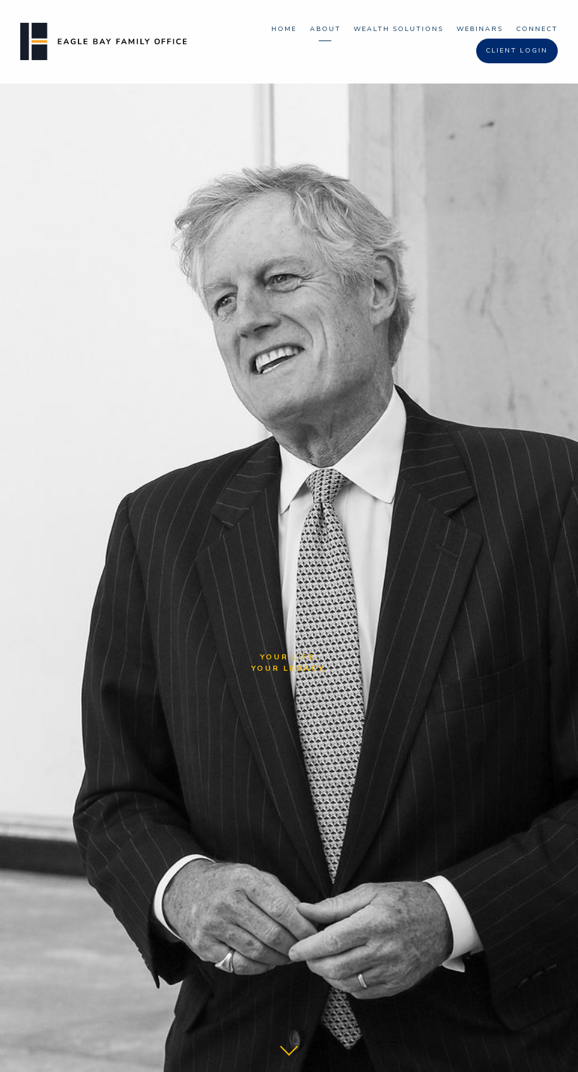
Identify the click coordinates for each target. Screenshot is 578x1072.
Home (284, 29)
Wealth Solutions (398, 29)
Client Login (517, 50)
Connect (537, 29)
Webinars (480, 29)
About (325, 29)
